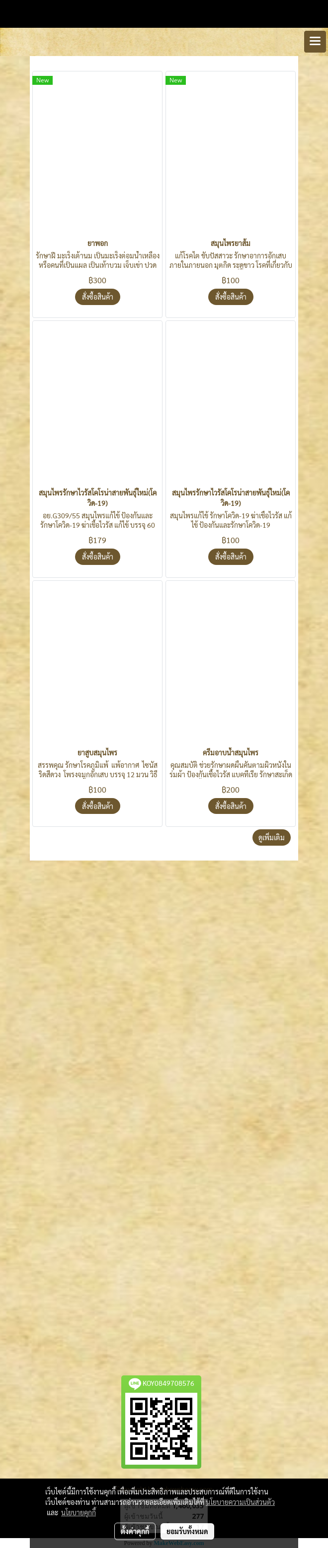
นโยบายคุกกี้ (78, 1512)
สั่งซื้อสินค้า (97, 296)
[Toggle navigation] (315, 42)
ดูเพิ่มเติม (271, 837)
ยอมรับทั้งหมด (187, 1531)
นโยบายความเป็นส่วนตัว (240, 1501)
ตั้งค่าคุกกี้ (135, 1531)
